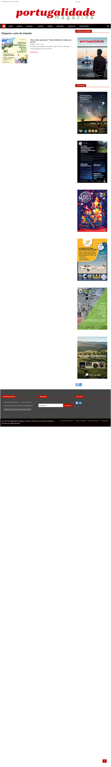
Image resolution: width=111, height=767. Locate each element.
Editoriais (60, 26)
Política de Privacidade (66, 420)
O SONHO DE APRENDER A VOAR (11, 402)
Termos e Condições (80, 420)
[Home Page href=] (3, 26)
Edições (19, 26)
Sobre (10, 26)
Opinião (50, 26)
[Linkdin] (78, 1)
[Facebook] (76, 1)
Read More (34, 52)
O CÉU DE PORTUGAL (26, 402)
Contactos (71, 26)
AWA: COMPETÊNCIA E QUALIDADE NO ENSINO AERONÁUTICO (18, 405)
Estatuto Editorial (93, 420)
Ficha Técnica (84, 26)
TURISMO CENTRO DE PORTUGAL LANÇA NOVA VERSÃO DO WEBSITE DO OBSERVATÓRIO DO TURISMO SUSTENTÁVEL (18, 410)
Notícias (40, 26)
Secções (29, 26)
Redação (32, 44)
